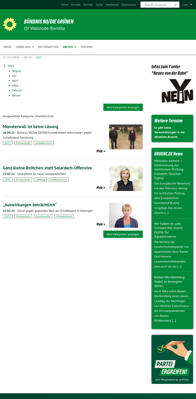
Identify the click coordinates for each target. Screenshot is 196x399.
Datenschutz (129, 4)
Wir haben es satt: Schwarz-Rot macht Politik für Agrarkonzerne (168, 230)
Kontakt (75, 4)
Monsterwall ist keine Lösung (31, 126)
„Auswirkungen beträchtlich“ (31, 204)
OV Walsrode (12, 57)
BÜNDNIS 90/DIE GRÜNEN (50, 21)
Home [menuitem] (7, 47)
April (15, 80)
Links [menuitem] (185, 4)
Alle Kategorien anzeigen (123, 107)
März (15, 85)
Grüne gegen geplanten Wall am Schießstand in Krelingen (48, 210)
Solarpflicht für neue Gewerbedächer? (34, 174)
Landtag (40, 179)
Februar (17, 90)
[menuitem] (64, 4)
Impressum (112, 4)
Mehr (99, 151)
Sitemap (88, 4)
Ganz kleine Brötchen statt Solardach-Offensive (49, 168)
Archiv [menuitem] (68, 47)
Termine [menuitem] (86, 47)
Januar (16, 95)
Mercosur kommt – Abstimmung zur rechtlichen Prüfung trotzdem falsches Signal (168, 169)
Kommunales (43, 216)
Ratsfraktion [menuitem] (48, 47)
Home (64, 4)
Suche (99, 4)
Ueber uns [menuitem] (23, 47)
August (16, 71)
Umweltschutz (44, 143)
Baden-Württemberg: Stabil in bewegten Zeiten (169, 281)
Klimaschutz (23, 143)
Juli (14, 76)
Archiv (28, 57)
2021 (39, 57)
